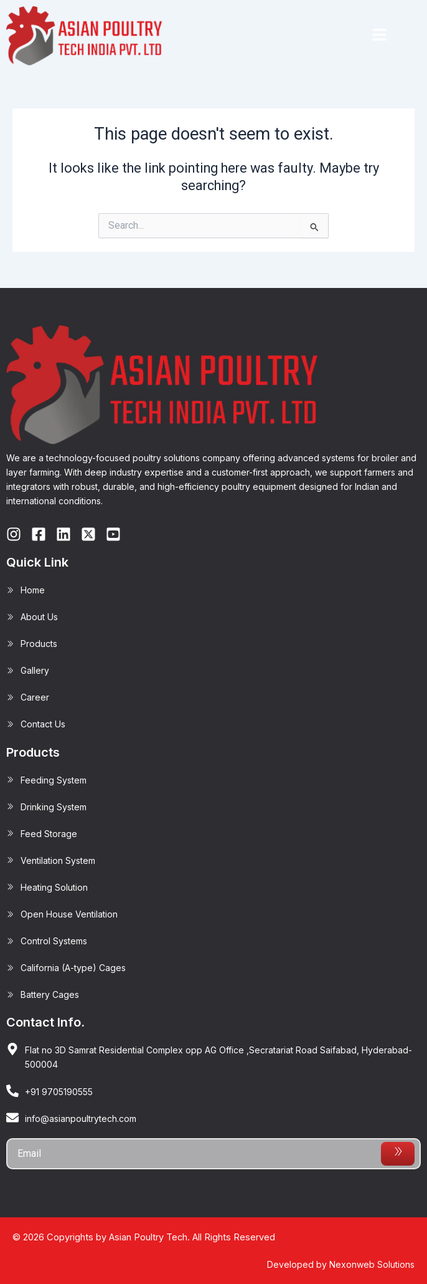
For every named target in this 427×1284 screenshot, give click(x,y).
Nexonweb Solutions (372, 1264)
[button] (379, 35)
